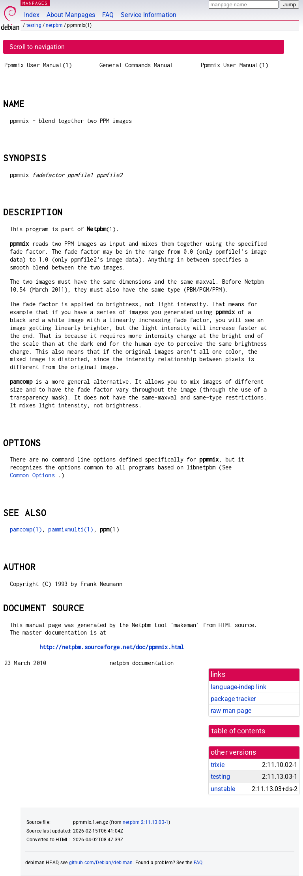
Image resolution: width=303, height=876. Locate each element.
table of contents (238, 731)
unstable (223, 789)
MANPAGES (35, 3)
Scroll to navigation (37, 47)
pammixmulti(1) (70, 529)
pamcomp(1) (26, 529)
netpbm (54, 25)
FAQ (108, 15)
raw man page (231, 710)
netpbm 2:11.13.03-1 (145, 822)
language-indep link (238, 687)
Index (31, 15)
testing (33, 25)
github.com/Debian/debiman (101, 862)
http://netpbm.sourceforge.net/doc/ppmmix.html (111, 647)
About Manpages (71, 15)
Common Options (32, 475)
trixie (217, 765)
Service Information (148, 15)
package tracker (233, 699)
